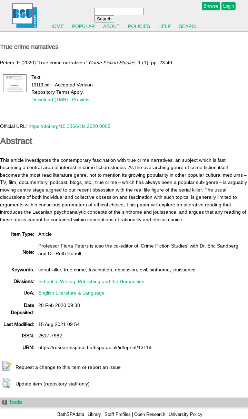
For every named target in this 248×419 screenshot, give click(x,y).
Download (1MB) (49, 99)
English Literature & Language (71, 293)
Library (94, 414)
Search (189, 26)
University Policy (185, 414)
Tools (12, 402)
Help (164, 26)
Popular (83, 26)
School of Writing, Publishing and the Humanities (91, 281)
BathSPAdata (70, 414)
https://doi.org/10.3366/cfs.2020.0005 (69, 126)
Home (56, 26)
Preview (80, 99)
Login (228, 6)
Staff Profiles (118, 414)
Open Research (149, 414)
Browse (211, 6)
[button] (6, 366)
